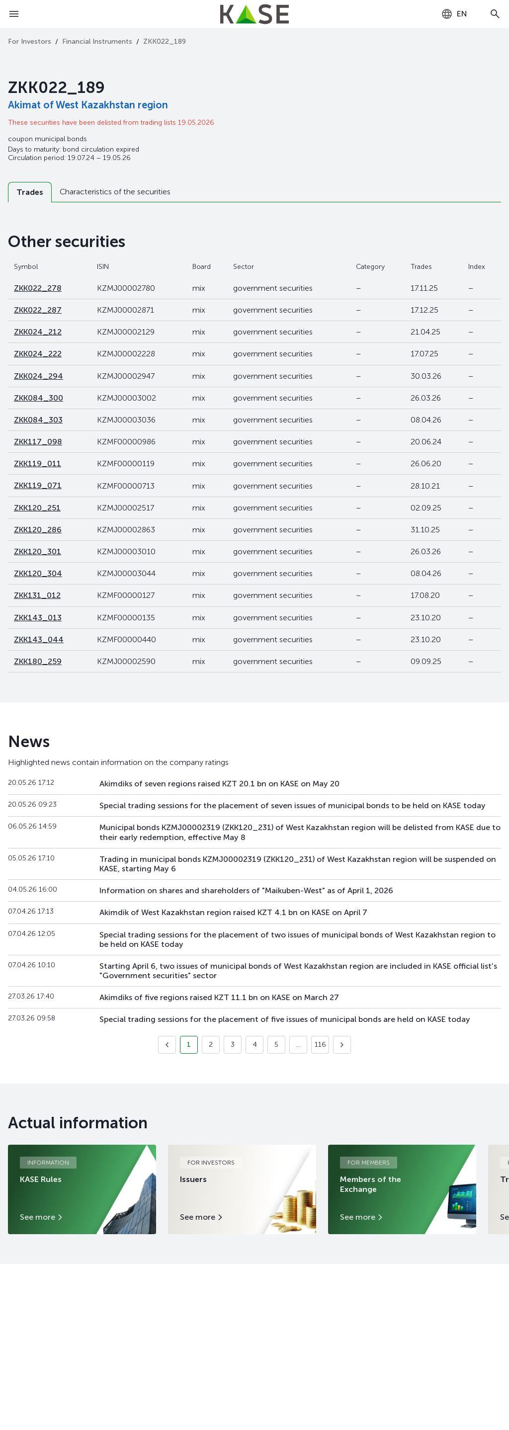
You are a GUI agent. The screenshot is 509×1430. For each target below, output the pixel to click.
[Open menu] (14, 14)
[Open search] (495, 14)
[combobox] (454, 14)
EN (454, 14)
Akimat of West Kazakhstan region (88, 105)
